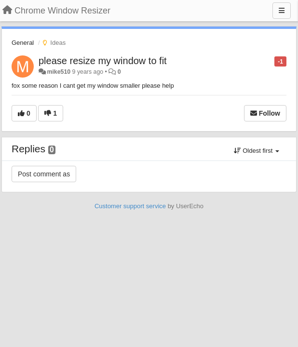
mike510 (58, 71)
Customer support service (130, 206)
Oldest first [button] (256, 150)
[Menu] (281, 10)
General (23, 42)
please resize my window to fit (103, 60)
